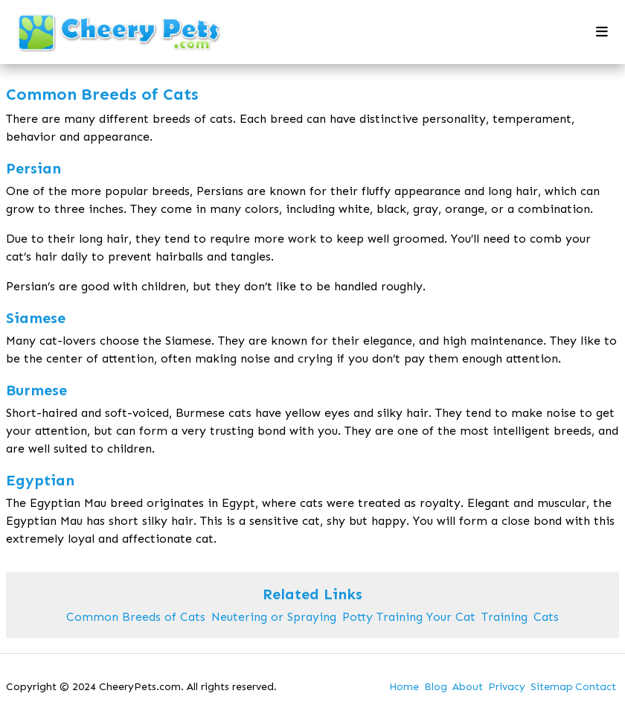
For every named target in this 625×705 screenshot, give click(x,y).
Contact (595, 686)
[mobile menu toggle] (602, 32)
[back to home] (120, 32)
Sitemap (552, 686)
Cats (546, 617)
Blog (435, 686)
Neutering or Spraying (273, 617)
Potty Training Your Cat (408, 617)
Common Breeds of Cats (135, 617)
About (467, 686)
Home (404, 686)
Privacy (506, 686)
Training (504, 617)
